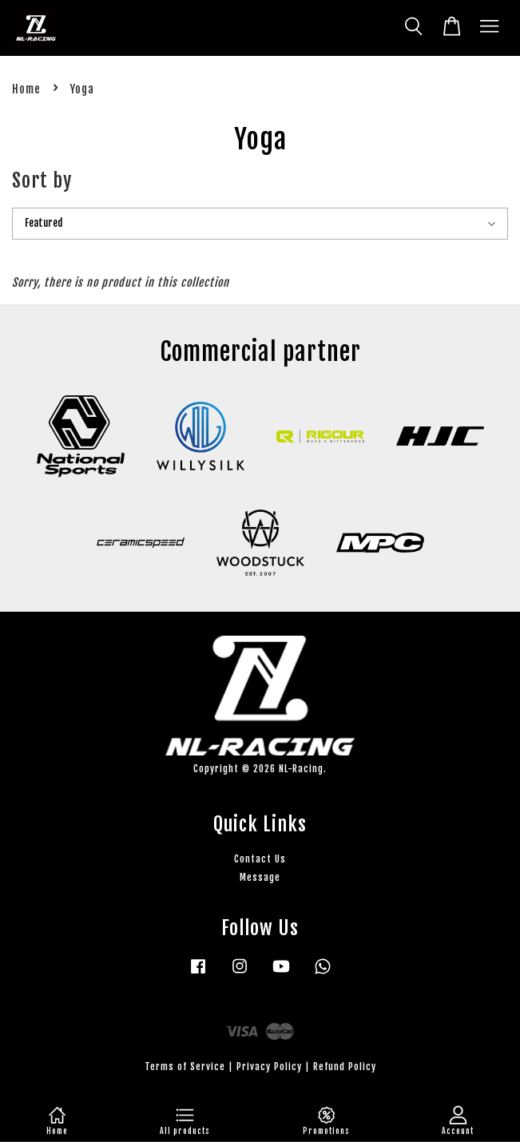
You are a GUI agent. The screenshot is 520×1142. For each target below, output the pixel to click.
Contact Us (260, 859)
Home (26, 89)
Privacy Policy (269, 1067)
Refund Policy (344, 1067)
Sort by (42, 180)
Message (260, 877)
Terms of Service (185, 1067)
